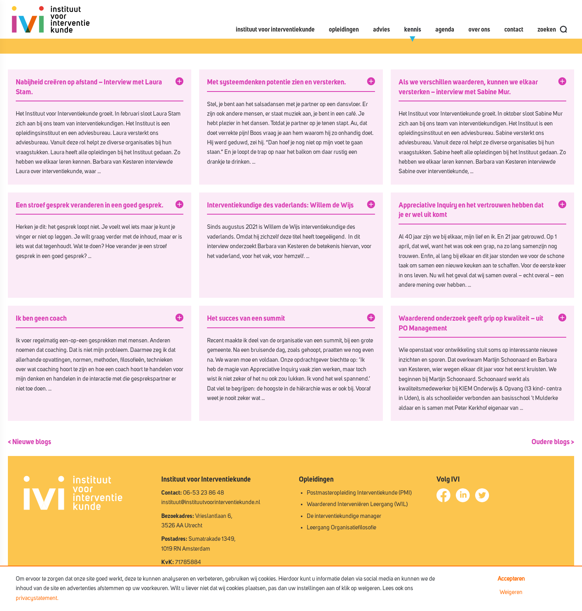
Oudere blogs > (553, 442)
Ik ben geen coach (41, 318)
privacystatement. (37, 598)
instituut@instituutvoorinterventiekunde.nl (210, 502)
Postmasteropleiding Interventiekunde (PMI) (359, 493)
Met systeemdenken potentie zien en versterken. (276, 82)
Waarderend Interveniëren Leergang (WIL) (357, 504)
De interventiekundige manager (344, 516)
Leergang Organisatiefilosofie (341, 528)
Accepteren (511, 579)
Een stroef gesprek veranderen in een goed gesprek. (89, 205)
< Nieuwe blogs (29, 442)
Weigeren (511, 592)
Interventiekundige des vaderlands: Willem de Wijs (280, 205)
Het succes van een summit (246, 318)
